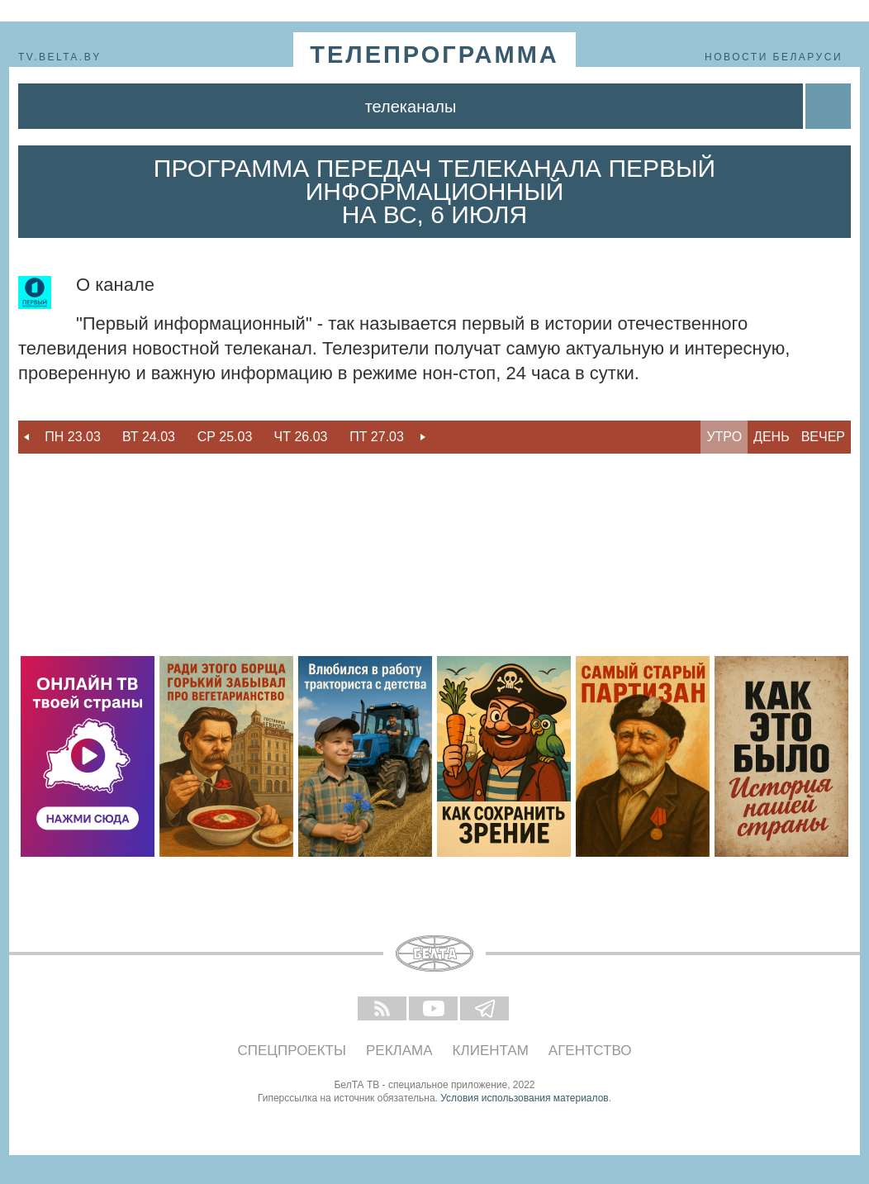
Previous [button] (26, 437)
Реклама (399, 1050)
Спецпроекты (292, 1050)
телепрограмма (434, 54)
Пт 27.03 (376, 437)
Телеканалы (411, 106)
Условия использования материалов (524, 1098)
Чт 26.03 (301, 437)
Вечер (823, 437)
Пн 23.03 (73, 437)
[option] (73, 437)
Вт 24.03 (148, 437)
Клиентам (491, 1050)
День (771, 437)
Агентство (590, 1050)
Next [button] (423, 437)
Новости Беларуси (774, 57)
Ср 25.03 (225, 437)
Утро (724, 437)
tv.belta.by (60, 57)
